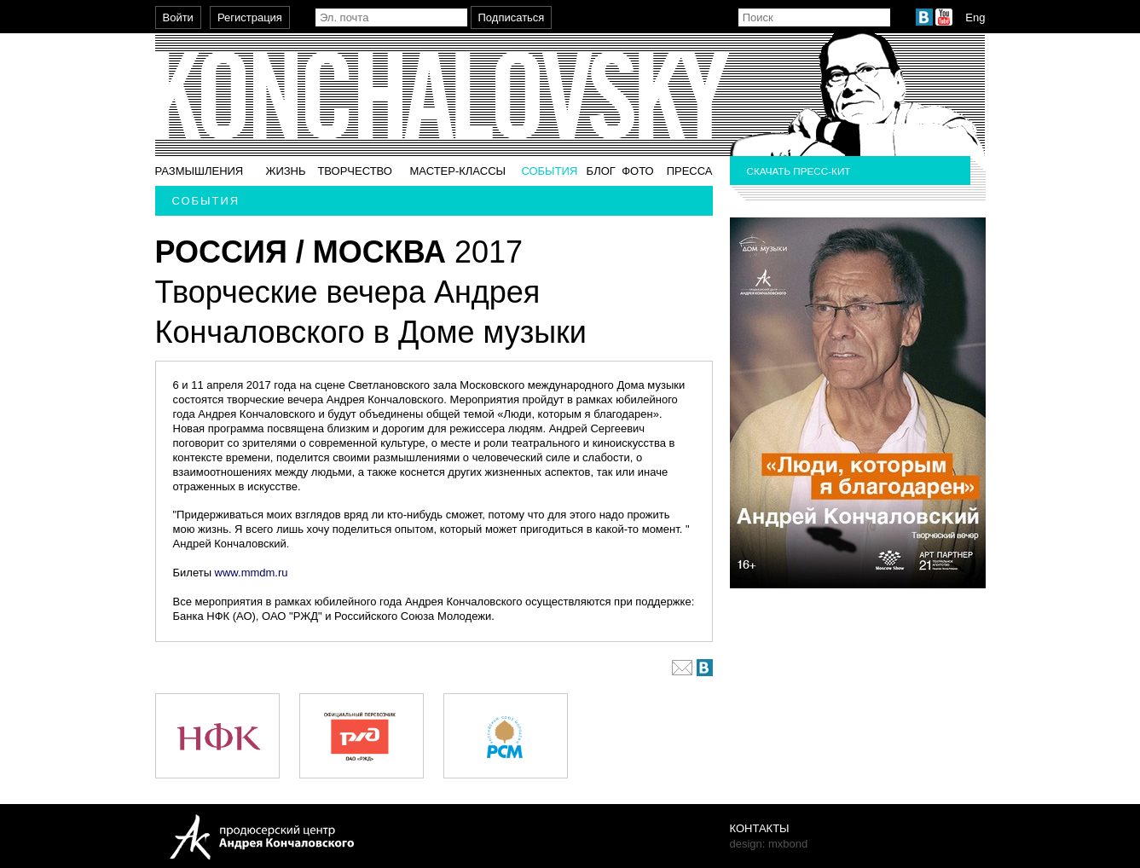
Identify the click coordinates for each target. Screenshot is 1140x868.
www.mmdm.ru (251, 572)
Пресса (690, 171)
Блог (601, 171)
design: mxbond (769, 843)
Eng (975, 17)
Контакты (760, 828)
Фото (637, 171)
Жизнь (285, 171)
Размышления (199, 171)
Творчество (354, 171)
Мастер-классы (457, 171)
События (549, 171)
